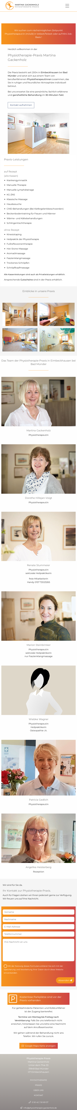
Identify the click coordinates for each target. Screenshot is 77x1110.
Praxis (38, 1085)
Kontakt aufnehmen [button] (21, 105)
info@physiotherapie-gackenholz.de (40, 1108)
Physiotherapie (38, 1080)
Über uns (38, 1090)
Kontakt (38, 1095)
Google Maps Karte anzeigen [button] (39, 1046)
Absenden (65, 980)
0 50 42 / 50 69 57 (38, 1102)
